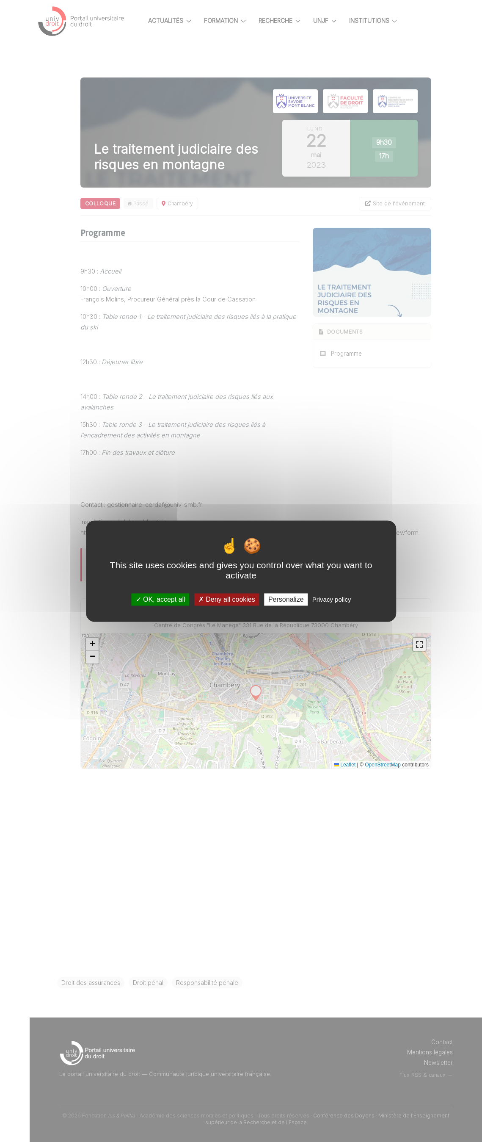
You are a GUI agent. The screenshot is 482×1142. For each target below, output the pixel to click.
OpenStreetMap (383, 765)
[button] (92, 644)
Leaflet (344, 765)
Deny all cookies (226, 599)
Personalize (286, 599)
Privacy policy (331, 599)
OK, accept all (160, 599)
